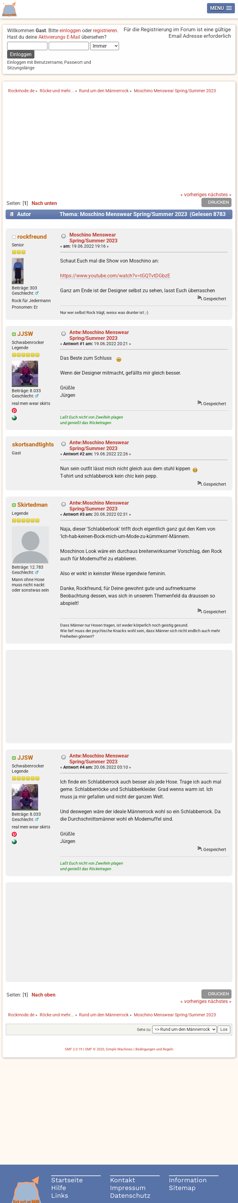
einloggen (70, 30)
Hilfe (58, 1188)
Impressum (128, 1188)
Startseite (67, 1180)
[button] (221, 8)
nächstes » (219, 195)
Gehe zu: (144, 1029)
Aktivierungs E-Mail (59, 37)
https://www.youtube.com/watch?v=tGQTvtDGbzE (115, 276)
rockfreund (32, 236)
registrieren (105, 30)
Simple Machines (119, 1049)
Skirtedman (32, 504)
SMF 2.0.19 (73, 1049)
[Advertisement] (119, 145)
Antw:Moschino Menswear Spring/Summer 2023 (99, 335)
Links (59, 1195)
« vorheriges (193, 195)
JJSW (25, 333)
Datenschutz (130, 1195)
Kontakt (122, 1180)
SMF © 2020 (94, 1049)
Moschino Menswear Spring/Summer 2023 (93, 238)
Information (188, 1180)
